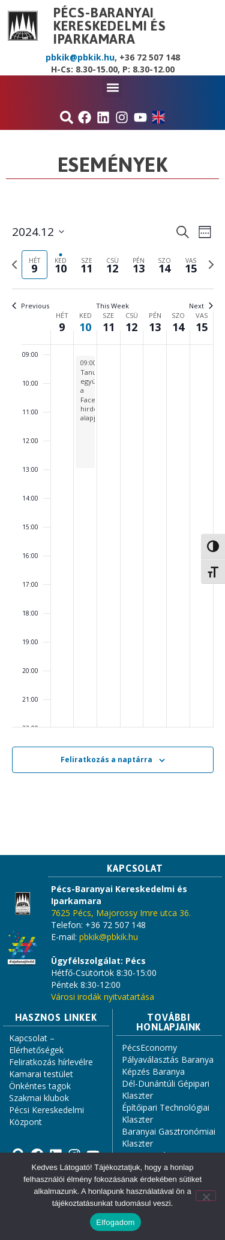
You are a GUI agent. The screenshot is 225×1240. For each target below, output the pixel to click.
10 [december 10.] (85, 327)
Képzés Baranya (153, 1071)
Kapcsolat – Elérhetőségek (36, 1044)
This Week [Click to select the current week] (112, 305)
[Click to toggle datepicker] (38, 232)
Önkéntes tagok (40, 1086)
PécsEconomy (149, 1047)
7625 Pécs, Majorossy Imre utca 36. (121, 912)
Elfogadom (115, 1222)
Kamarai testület (41, 1074)
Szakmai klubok (39, 1097)
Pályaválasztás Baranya (168, 1059)
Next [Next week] (201, 305)
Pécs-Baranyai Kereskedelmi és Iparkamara (109, 26)
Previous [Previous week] (30, 305)
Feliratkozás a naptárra (106, 759)
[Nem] (206, 1195)
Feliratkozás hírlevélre (51, 1062)
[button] (112, 87)
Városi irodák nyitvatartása (102, 996)
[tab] (34, 265)
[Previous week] (14, 264)
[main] (112, 512)
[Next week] (211, 264)
